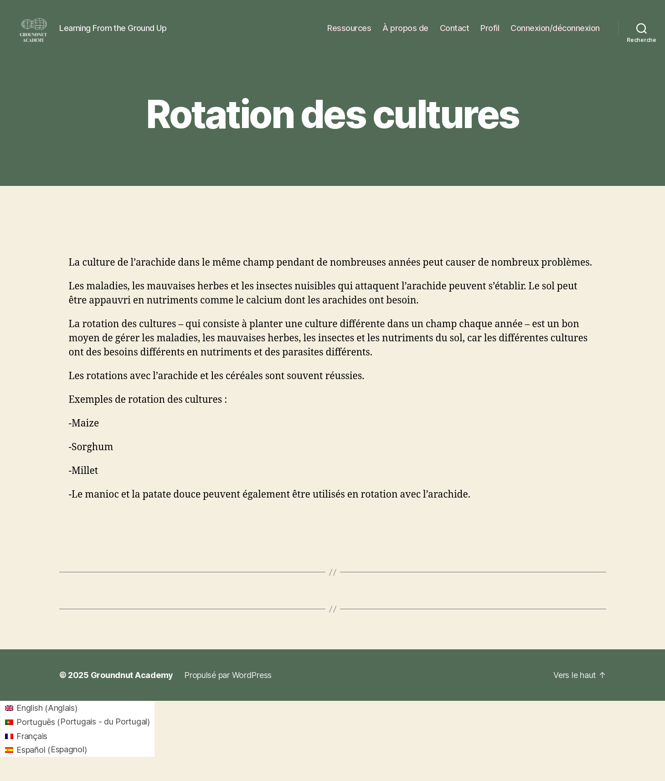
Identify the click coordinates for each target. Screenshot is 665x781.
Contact (454, 33)
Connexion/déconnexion (555, 33)
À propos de (405, 33)
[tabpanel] (333, 390)
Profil (489, 33)
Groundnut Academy (132, 685)
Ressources (349, 33)
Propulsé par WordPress (228, 685)
